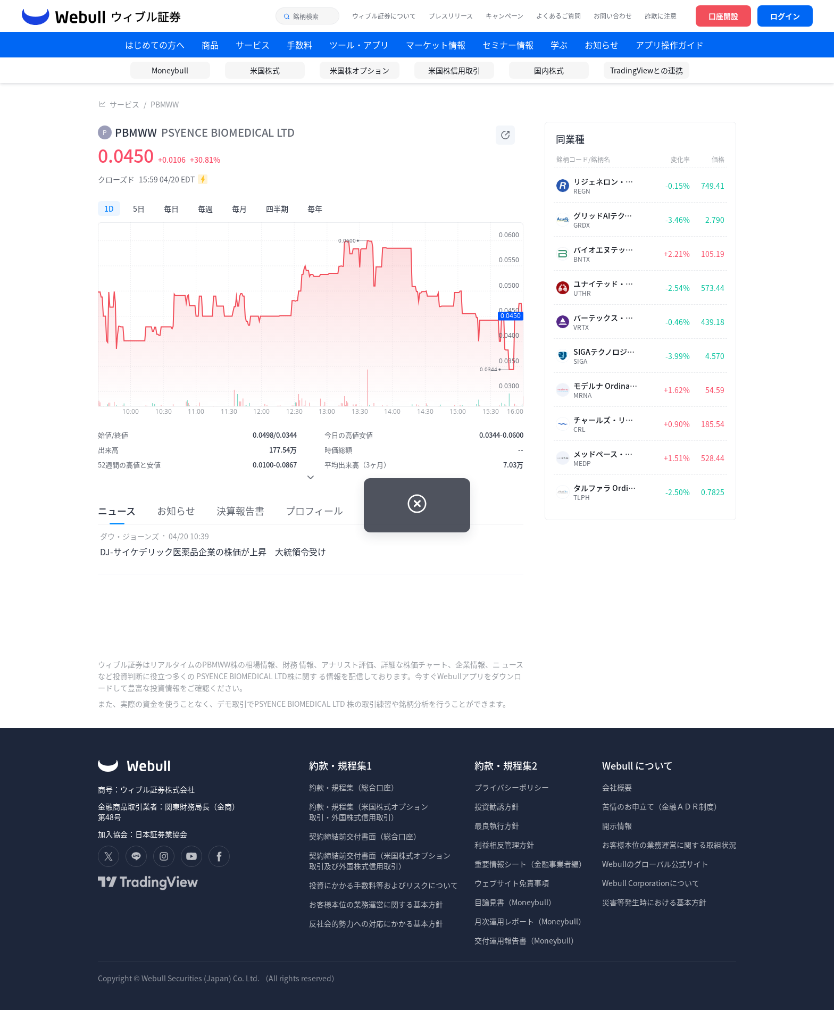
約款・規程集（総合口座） (353, 787)
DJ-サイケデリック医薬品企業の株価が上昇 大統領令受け (213, 551)
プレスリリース (451, 16)
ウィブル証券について (384, 16)
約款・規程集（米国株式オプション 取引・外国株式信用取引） (368, 811)
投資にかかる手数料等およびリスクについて (383, 885)
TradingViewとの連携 (646, 70)
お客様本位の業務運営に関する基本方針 (376, 904)
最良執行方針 (496, 825)
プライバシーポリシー (511, 787)
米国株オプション (359, 70)
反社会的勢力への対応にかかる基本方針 (376, 923)
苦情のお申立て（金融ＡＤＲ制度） (661, 806)
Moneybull (170, 70)
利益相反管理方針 (504, 844)
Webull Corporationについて (651, 883)
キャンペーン (504, 16)
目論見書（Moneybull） (515, 902)
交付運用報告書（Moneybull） (526, 940)
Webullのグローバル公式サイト (655, 863)
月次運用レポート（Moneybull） (530, 921)
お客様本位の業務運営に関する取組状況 (669, 844)
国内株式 (549, 70)
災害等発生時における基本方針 (654, 902)
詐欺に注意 (661, 16)
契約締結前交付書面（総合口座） (365, 836)
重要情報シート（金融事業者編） (530, 863)
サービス (124, 104)
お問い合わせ (613, 16)
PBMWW (165, 104)
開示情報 (617, 825)
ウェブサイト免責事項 (511, 883)
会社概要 (617, 787)
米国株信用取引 (454, 70)
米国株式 (265, 70)
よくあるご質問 (558, 16)
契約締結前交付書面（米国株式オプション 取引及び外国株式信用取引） (380, 860)
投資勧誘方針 (496, 806)
